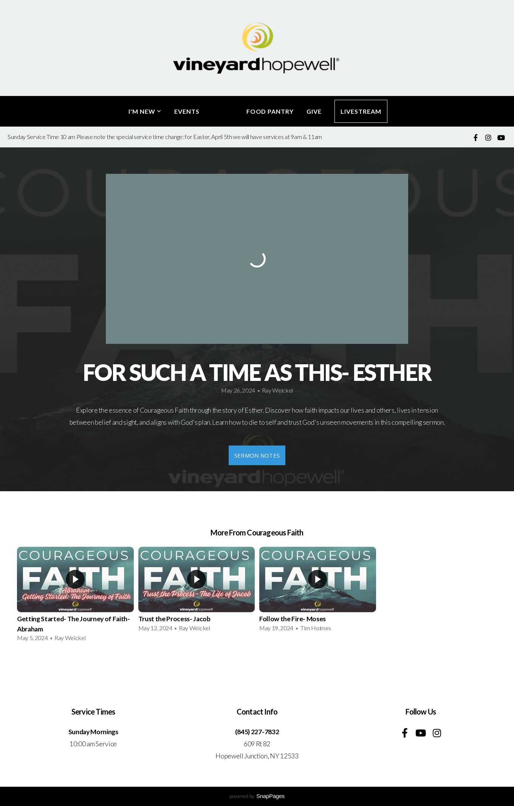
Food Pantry (270, 111)
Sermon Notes (257, 455)
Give (314, 111)
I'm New (144, 111)
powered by (257, 796)
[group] (75, 596)
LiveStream (361, 111)
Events (187, 111)
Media (223, 111)
